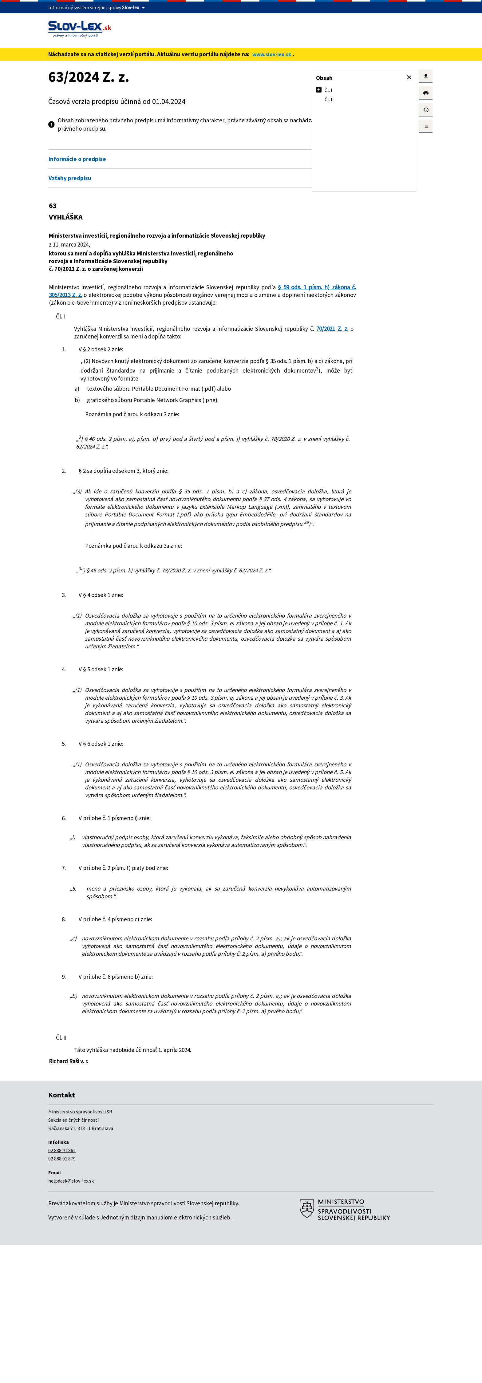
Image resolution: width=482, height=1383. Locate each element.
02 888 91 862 (62, 1289)
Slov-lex (130, 7)
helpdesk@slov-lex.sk (71, 1319)
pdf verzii (121, 128)
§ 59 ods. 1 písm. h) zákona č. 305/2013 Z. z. (104, 294)
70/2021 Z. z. (149, 344)
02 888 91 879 (62, 1297)
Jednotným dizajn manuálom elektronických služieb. (165, 1355)
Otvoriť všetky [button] (255, 146)
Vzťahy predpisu (70, 178)
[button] (409, 77)
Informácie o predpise (77, 159)
